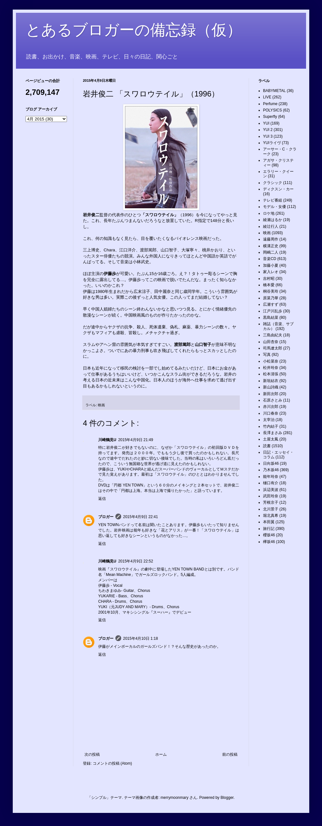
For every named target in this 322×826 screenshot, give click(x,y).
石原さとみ (272, 400)
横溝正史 (270, 246)
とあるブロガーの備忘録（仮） (134, 29)
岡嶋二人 (270, 252)
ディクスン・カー (278, 189)
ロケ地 (268, 213)
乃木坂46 (271, 470)
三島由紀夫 (272, 335)
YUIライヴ (272, 143)
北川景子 (270, 509)
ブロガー (105, 517)
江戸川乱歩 (272, 311)
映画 (101, 405)
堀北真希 (270, 515)
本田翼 (268, 522)
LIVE (267, 97)
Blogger (227, 797)
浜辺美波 (270, 489)
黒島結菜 (270, 317)
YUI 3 (268, 136)
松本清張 (270, 374)
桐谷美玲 (270, 291)
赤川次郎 (270, 406)
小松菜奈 (270, 361)
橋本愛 (268, 285)
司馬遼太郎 (272, 348)
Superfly (270, 116)
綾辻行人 (270, 226)
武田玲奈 (270, 496)
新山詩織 (270, 387)
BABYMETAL (274, 90)
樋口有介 (270, 483)
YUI (266, 123)
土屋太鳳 (270, 439)
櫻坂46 (269, 535)
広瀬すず (270, 304)
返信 (102, 498)
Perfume (270, 104)
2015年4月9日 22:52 (135, 561)
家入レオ (270, 272)
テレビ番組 (272, 200)
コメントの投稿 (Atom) (112, 763)
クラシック (272, 182)
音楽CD (269, 258)
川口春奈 (270, 413)
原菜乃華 (270, 298)
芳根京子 (270, 502)
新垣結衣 (270, 381)
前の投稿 (230, 754)
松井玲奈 (270, 367)
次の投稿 (92, 754)
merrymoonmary (174, 797)
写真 (267, 354)
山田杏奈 (270, 342)
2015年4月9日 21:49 (135, 440)
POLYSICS (272, 110)
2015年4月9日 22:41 (140, 517)
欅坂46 (269, 541)
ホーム (161, 754)
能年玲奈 (270, 476)
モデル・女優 (274, 206)
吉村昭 (268, 278)
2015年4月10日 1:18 (140, 638)
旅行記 (268, 528)
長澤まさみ (272, 433)
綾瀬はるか (272, 220)
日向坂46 (271, 463)
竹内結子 (270, 426)
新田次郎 (270, 394)
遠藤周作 (270, 239)
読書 (267, 446)
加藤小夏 (270, 265)
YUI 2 (268, 129)
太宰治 (268, 419)
